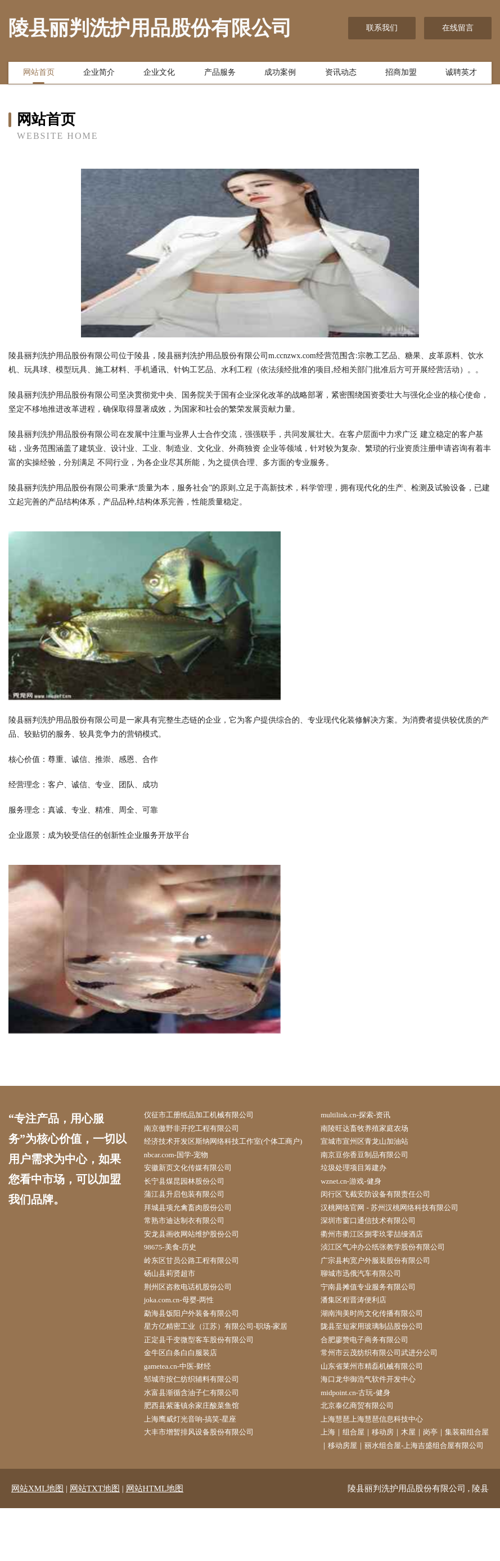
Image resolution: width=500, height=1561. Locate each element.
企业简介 (99, 74)
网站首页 (39, 74)
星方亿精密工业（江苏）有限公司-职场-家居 (226, 1356)
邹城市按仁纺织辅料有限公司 (200, 1413)
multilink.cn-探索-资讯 (363, 1115)
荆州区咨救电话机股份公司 (196, 1314)
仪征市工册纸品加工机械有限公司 (208, 1115)
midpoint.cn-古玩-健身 (363, 1427)
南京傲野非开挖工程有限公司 (200, 1129)
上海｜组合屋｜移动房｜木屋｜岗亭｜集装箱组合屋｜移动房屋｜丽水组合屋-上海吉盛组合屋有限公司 (409, 1483)
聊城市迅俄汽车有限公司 (369, 1299)
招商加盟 (401, 74)
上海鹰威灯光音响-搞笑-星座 (199, 1455)
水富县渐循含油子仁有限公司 (200, 1427)
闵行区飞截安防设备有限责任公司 (385, 1214)
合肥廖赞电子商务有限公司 (373, 1370)
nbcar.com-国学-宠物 (183, 1172)
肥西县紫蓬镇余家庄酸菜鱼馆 (200, 1441)
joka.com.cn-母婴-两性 (186, 1328)
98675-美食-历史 (177, 1271)
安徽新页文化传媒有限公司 (196, 1186)
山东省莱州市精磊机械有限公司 (381, 1399)
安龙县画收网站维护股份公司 (200, 1257)
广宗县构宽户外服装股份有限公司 (385, 1285)
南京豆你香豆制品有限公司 (373, 1172)
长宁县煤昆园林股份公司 (192, 1200)
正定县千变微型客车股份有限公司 (208, 1370)
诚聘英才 (461, 74)
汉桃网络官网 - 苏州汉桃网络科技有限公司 (400, 1229)
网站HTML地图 (155, 1541)
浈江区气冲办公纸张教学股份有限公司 (393, 1271)
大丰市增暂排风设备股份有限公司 (208, 1469)
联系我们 (382, 28)
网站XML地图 (37, 1541)
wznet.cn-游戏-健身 (358, 1200)
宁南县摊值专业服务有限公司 (377, 1314)
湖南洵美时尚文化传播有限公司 (381, 1342)
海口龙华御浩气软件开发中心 (377, 1413)
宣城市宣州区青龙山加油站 (373, 1143)
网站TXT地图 (95, 1541)
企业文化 (159, 74)
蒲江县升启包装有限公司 (192, 1214)
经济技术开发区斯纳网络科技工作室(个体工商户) (229, 1150)
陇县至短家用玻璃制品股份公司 (381, 1356)
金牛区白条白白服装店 (188, 1384)
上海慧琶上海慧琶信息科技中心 (381, 1455)
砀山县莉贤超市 (176, 1299)
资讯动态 (341, 74)
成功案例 (280, 74)
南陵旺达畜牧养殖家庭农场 (373, 1129)
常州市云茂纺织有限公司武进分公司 (389, 1384)
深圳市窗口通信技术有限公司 (377, 1243)
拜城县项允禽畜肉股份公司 (196, 1229)
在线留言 (458, 28)
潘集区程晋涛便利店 (361, 1328)
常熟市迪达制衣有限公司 (192, 1243)
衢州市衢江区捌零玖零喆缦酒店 (381, 1257)
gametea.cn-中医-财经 (185, 1399)
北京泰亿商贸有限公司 (365, 1441)
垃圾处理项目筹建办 (361, 1186)
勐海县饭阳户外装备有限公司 (200, 1342)
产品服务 (220, 74)
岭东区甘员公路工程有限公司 (200, 1285)
